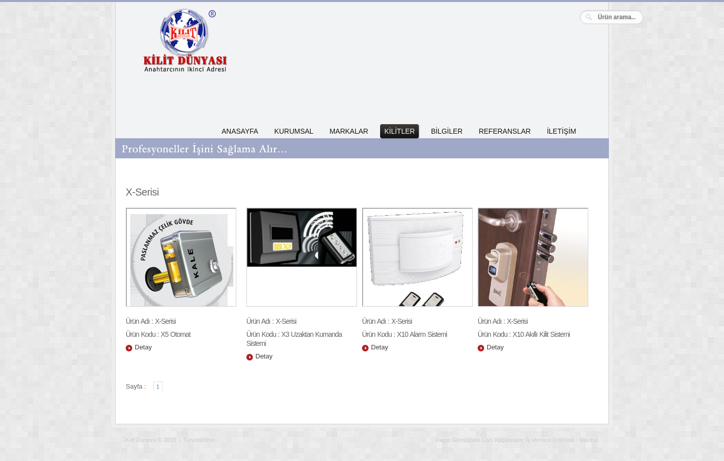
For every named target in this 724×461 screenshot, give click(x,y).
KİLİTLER (399, 131)
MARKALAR (348, 131)
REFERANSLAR (504, 131)
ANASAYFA (240, 131)
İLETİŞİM (561, 131)
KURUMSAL (294, 131)
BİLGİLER (447, 131)
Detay (143, 347)
